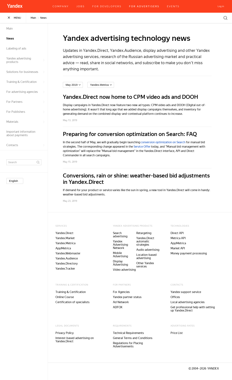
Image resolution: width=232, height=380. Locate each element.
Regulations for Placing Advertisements (131, 344)
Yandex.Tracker (68, 268)
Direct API (179, 233)
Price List (179, 333)
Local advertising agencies (190, 302)
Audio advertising (150, 249)
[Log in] (221, 6)
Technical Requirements (131, 333)
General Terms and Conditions (135, 338)
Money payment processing (191, 253)
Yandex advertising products (25, 60)
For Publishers (25, 111)
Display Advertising (123, 263)
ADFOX (120, 307)
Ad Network (123, 302)
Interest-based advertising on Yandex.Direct (77, 339)
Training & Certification (25, 82)
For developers (106, 6)
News (10, 38)
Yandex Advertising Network (123, 245)
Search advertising (123, 234)
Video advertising (127, 269)
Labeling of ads (16, 48)
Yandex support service (188, 292)
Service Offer (144, 146)
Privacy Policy (67, 333)
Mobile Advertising (123, 254)
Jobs (80, 6)
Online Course (67, 297)
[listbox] (76, 85)
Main (9, 28)
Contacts (25, 145)
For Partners (25, 102)
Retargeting (146, 233)
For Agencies (124, 292)
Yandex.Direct (67, 233)
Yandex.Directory (69, 263)
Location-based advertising (149, 256)
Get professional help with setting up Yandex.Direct (195, 308)
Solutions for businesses (25, 72)
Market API (180, 248)
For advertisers (144, 6)
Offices (178, 297)
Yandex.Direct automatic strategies (148, 241)
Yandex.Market (67, 238)
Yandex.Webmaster (70, 253)
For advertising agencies (25, 92)
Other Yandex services (147, 264)
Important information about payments (20, 133)
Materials (25, 121)
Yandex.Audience (69, 258)
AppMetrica (66, 248)
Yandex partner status (130, 297)
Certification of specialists (75, 302)
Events (173, 6)
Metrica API (180, 238)
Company (61, 6)
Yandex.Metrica (68, 243)
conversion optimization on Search (165, 142)
